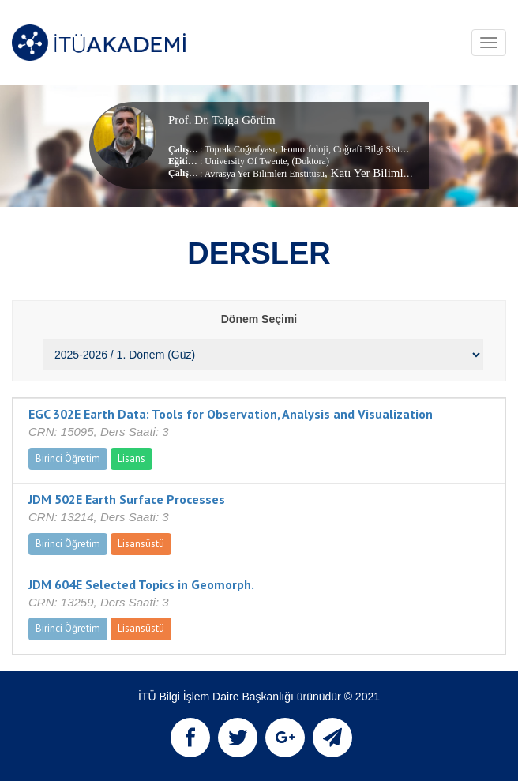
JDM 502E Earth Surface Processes (126, 499)
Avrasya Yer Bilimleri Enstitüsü (265, 173)
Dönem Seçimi (259, 319)
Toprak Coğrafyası (240, 149)
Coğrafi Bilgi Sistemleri (377, 149)
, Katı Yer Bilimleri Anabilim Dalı (405, 173)
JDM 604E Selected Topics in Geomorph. (141, 584)
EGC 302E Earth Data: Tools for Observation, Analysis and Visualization (230, 414)
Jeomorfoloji (303, 149)
